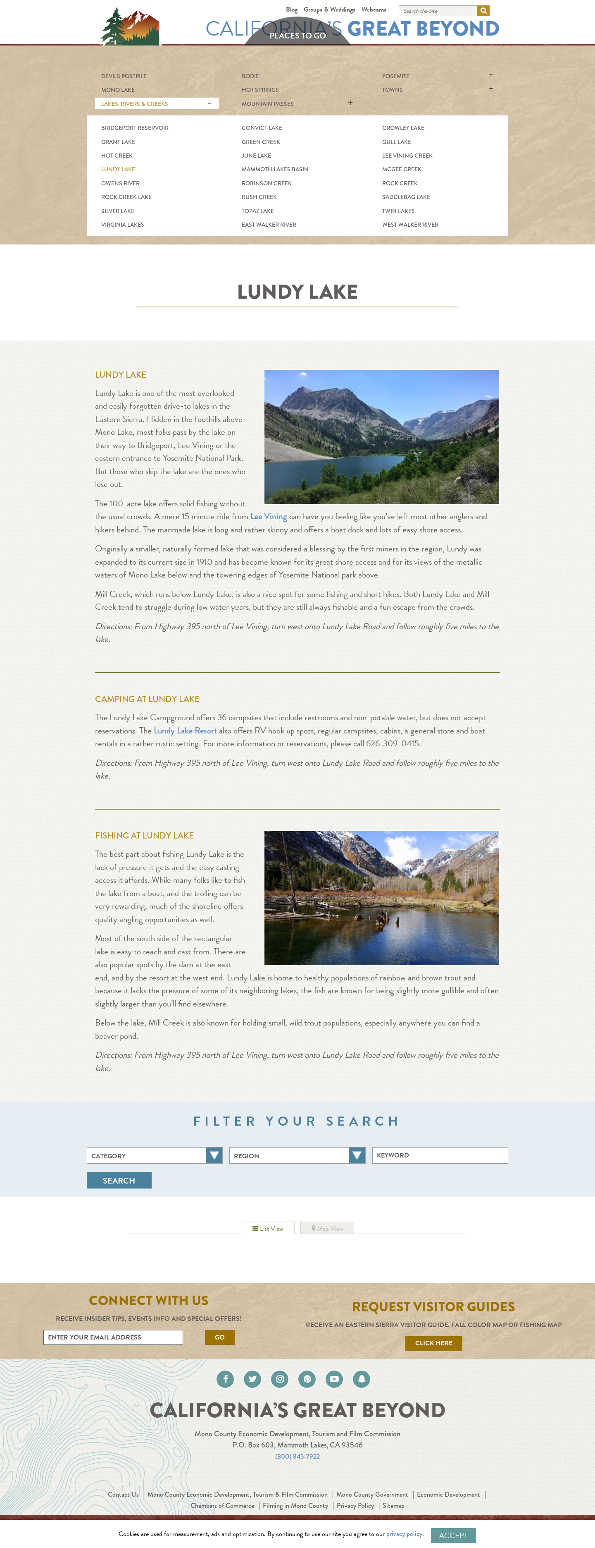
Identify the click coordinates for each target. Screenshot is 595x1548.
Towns (392, 90)
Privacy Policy (401, 1512)
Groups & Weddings (329, 10)
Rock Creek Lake (126, 197)
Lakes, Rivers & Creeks (134, 104)
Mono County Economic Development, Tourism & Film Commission (271, 1500)
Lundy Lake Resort (185, 730)
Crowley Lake (403, 128)
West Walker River (410, 224)
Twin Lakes (398, 211)
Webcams (374, 10)
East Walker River (269, 224)
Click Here (433, 1343)
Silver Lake (117, 211)
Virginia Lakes (122, 224)
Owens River (120, 183)
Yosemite (395, 76)
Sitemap (443, 1512)
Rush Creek (259, 197)
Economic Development (175, 1512)
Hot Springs (260, 90)
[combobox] (155, 1155)
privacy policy (409, 1535)
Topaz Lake (258, 211)
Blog (292, 10)
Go (220, 1337)
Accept (453, 1535)
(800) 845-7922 (297, 1462)
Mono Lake (118, 90)
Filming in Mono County (336, 1512)
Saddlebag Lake (406, 197)
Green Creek (261, 142)
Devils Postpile (124, 76)
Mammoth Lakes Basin (275, 169)
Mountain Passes (268, 104)
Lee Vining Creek (407, 155)
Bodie (250, 76)
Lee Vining (267, 516)
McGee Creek (401, 169)
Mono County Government (420, 1500)
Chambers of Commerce (255, 1512)
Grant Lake (118, 142)
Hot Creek (117, 155)
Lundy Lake (118, 169)
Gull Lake (396, 142)
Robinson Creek (267, 183)
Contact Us (145, 1500)
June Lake (256, 155)
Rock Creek (400, 183)
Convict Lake (262, 128)
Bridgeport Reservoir (135, 128)
